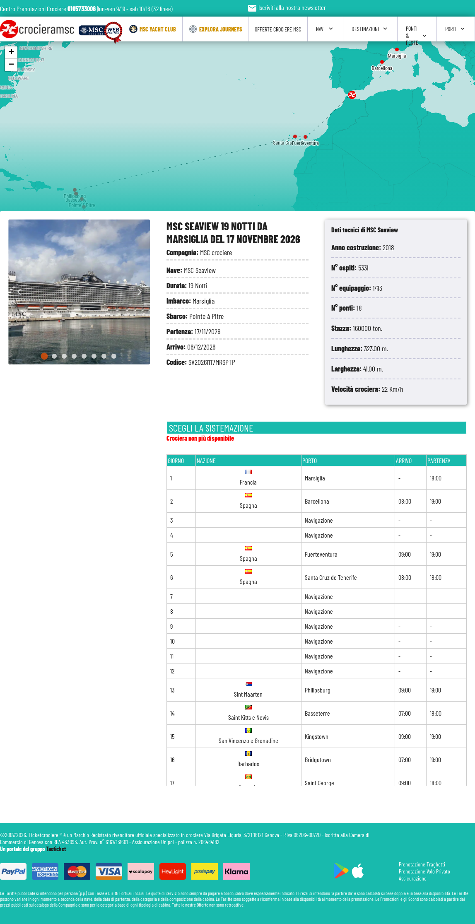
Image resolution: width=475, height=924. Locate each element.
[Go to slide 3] (64, 356)
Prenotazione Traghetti (422, 864)
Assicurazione (413, 878)
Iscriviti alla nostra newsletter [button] (286, 7)
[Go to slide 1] (44, 356)
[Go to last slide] (19, 292)
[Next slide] (139, 292)
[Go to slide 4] (74, 356)
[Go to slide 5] (84, 356)
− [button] (11, 65)
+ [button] (11, 52)
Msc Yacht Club (152, 29)
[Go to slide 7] (103, 356)
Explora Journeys (215, 29)
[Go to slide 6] (94, 356)
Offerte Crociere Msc (278, 29)
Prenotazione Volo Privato (424, 871)
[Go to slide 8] (113, 356)
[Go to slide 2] (54, 356)
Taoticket (56, 848)
